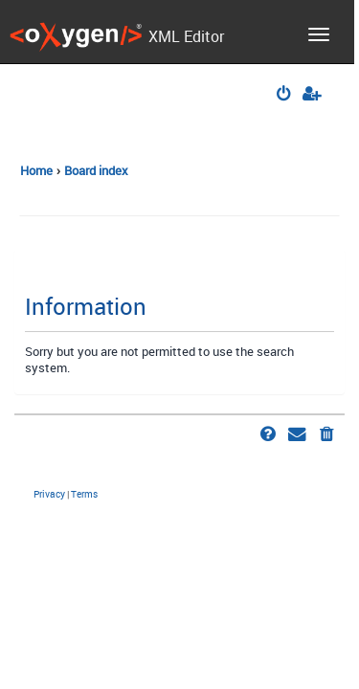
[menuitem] (284, 95)
